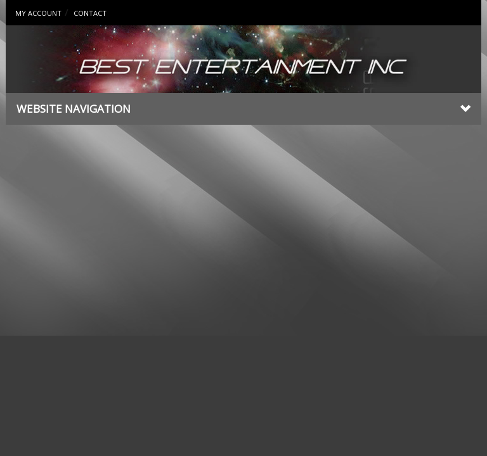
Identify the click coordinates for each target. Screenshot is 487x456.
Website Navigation (243, 108)
